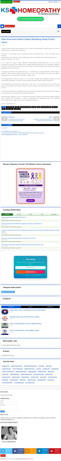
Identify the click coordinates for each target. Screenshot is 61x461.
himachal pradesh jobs (8, 371)
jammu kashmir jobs (21, 371)
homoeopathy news (25, 107)
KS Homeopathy (10, 458)
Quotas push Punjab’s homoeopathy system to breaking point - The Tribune (19, 238)
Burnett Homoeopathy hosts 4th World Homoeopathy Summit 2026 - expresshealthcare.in (22, 223)
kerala (33, 107)
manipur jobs (48, 374)
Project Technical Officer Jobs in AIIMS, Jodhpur (24, 330)
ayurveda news (10, 107)
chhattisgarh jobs (17, 368)
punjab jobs (5, 380)
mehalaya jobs (15, 377)
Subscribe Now (30, 272)
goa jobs (38, 368)
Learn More (30, 200)
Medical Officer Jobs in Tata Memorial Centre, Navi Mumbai (27, 310)
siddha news (10, 108)
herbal (17, 107)
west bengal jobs (30, 382)
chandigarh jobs (6, 368)
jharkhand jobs (32, 371)
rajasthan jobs (14, 380)
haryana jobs (54, 368)
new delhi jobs (34, 377)
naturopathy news (45, 107)
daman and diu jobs (29, 368)
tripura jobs (50, 380)
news (3, 108)
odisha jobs (43, 377)
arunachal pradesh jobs (30, 366)
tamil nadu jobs (31, 380)
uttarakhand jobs (19, 382)
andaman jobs (5, 366)
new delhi (54, 107)
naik (38, 107)
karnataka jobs (42, 371)
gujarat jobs (46, 368)
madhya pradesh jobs (26, 374)
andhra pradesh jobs (16, 366)
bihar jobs (48, 366)
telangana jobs (41, 380)
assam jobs (41, 366)
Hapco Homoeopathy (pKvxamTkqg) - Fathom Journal (14, 217)
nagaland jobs (25, 377)
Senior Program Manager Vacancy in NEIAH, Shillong (25, 323)
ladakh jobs (5, 374)
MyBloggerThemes (28, 458)
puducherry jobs (52, 377)
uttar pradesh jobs (7, 382)
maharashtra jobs (38, 374)
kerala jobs (51, 371)
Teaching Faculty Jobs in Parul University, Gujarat (25, 316)
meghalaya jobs (6, 377)
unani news (17, 108)
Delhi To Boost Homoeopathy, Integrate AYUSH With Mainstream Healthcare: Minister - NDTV (22, 244)
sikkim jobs (22, 380)
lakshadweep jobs (14, 374)
